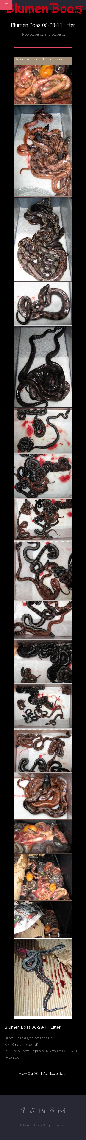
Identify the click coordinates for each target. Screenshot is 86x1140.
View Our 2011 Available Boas (43, 1073)
